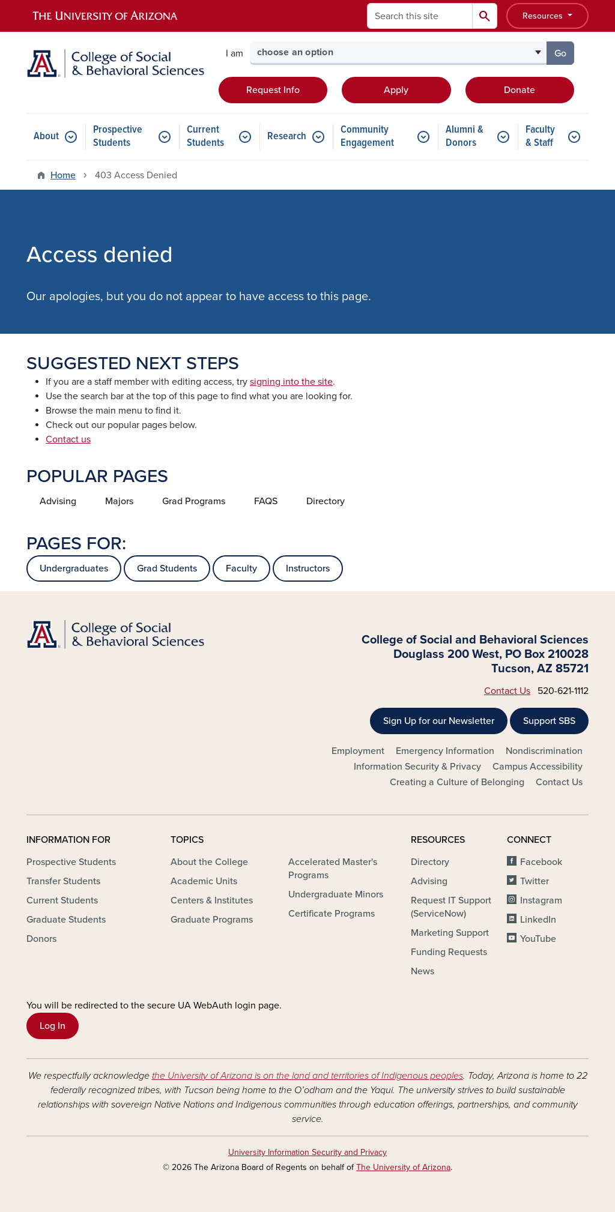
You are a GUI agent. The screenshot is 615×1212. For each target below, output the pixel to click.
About (46, 136)
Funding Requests (449, 952)
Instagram (541, 900)
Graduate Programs (212, 920)
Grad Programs (193, 501)
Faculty (241, 568)
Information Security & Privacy (417, 767)
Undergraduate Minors (335, 894)
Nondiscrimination (544, 751)
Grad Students (167, 568)
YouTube (538, 939)
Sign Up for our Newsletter (438, 721)
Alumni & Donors (464, 136)
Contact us (68, 439)
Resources (544, 16)
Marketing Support (450, 933)
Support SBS (549, 721)
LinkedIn (538, 920)
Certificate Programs (331, 914)
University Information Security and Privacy (307, 1152)
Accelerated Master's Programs (332, 868)
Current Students (205, 136)
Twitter (534, 881)
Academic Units (204, 881)
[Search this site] (420, 16)
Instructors (308, 568)
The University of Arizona (403, 1167)
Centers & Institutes (212, 900)
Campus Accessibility (537, 767)
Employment (358, 751)
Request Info (273, 90)
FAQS (265, 501)
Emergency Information (445, 751)
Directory (325, 501)
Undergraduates (74, 568)
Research (286, 136)
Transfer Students (63, 881)
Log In (52, 1026)
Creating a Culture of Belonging (457, 782)
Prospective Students (117, 136)
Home (63, 175)
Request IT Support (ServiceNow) (451, 907)
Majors (119, 501)
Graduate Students (66, 920)
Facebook (541, 862)
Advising (58, 501)
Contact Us (507, 691)
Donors (41, 939)
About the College (209, 862)
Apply (396, 90)
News (422, 971)
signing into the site (291, 382)
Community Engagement (367, 136)
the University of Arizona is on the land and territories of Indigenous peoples (307, 1076)
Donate (519, 90)
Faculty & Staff (540, 136)
